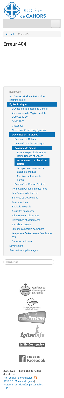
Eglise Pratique (18, 104)
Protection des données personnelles (23, 384)
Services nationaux (22, 241)
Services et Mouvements (25, 197)
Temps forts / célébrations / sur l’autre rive (32, 235)
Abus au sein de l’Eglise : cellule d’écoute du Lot (29, 115)
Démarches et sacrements (26, 220)
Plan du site (9, 377)
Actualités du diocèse (23, 211)
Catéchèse (17, 125)
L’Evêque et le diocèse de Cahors (30, 108)
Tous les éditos (20, 202)
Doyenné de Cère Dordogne (29, 143)
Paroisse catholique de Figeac (29, 178)
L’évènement (16, 245)
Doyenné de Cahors (25, 139)
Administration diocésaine (25, 215)
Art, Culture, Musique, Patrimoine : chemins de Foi (27, 98)
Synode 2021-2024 (22, 224)
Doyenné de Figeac (25, 148)
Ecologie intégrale (21, 206)
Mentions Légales (24, 381)
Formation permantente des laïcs (29, 188)
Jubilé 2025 (18, 121)
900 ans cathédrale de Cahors (28, 229)
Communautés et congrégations (29, 130)
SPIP (7, 388)
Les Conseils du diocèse (25, 193)
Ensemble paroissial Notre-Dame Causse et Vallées (31, 154)
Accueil (10, 34)
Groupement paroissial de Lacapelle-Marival (30, 170)
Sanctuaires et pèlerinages (23, 250)
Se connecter (25, 377)
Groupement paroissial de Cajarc (32, 162)
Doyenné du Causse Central (30, 184)
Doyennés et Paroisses (25, 134)
